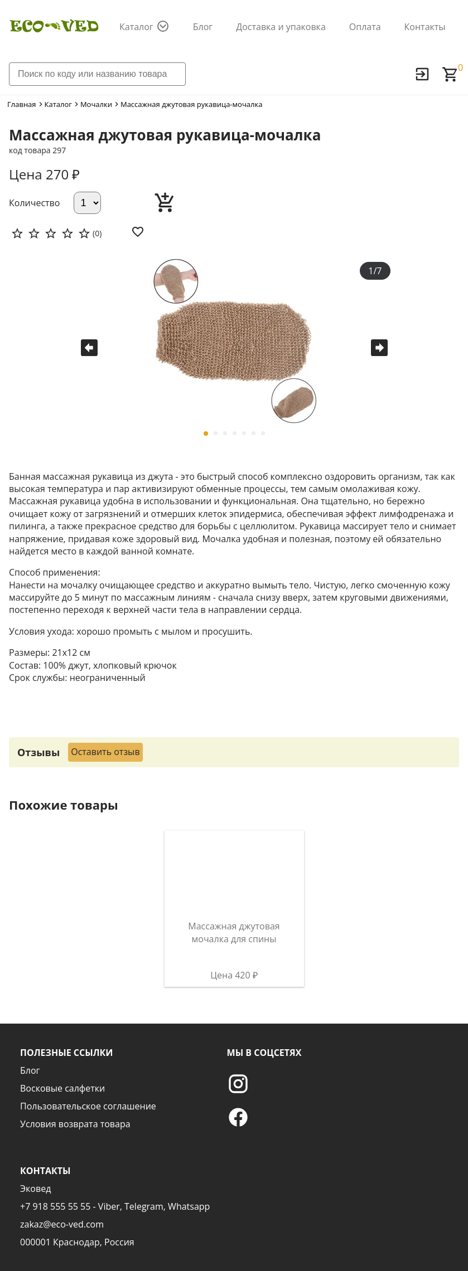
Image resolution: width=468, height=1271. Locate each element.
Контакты (425, 27)
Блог (203, 27)
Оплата (365, 27)
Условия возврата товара (75, 1124)
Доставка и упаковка (281, 27)
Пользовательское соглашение (88, 1106)
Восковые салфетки (62, 1088)
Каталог (136, 27)
